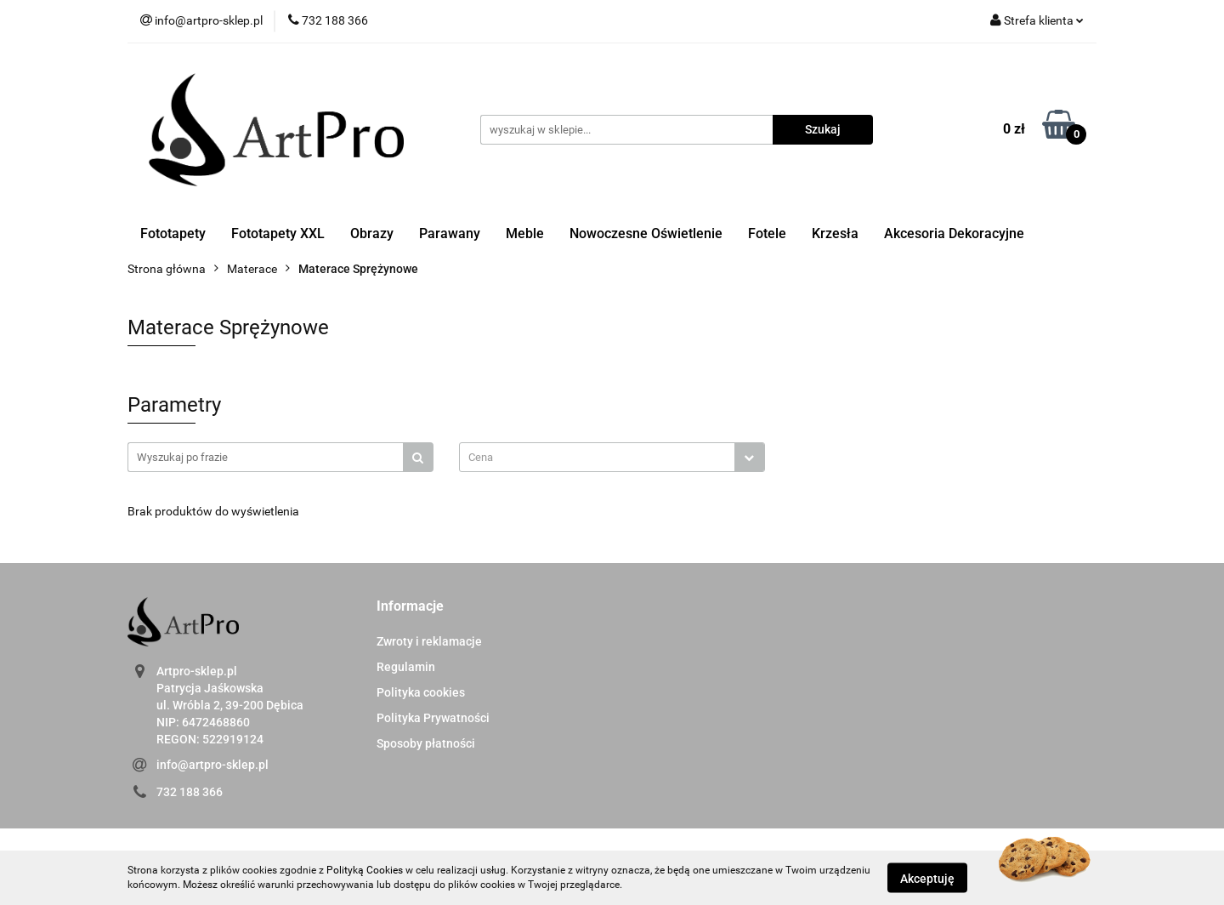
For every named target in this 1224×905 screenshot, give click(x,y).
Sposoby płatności (426, 743)
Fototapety (173, 233)
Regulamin (406, 667)
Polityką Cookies (364, 870)
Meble (525, 233)
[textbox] (597, 457)
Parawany (449, 233)
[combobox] (612, 457)
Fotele (767, 233)
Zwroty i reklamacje (429, 641)
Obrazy (372, 233)
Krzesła (835, 233)
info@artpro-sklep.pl (212, 764)
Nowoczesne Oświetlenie (646, 233)
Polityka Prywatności (433, 718)
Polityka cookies (421, 692)
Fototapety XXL (278, 233)
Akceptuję (927, 878)
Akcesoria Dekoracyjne (954, 233)
